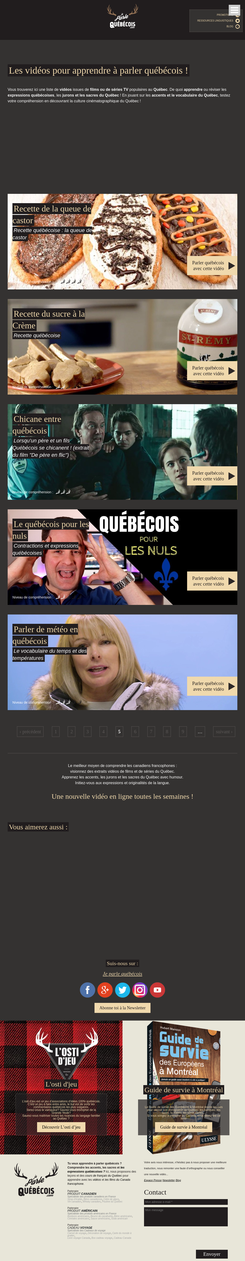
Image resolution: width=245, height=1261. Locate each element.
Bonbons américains (78, 1216)
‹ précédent (30, 731)
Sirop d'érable (74, 1199)
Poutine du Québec (112, 1201)
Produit (81, 1194)
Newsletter (168, 1180)
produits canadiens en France (100, 1196)
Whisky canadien (92, 1201)
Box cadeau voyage (101, 1238)
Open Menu (234, 10)
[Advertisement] (122, 148)
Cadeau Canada (122, 1238)
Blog (233, 26)
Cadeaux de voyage (95, 1230)
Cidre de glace (111, 1199)
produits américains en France (100, 1213)
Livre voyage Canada (78, 1238)
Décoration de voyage (99, 1233)
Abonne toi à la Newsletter (123, 1008)
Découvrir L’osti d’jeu (61, 1127)
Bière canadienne (93, 1199)
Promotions (228, 15)
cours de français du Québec (103, 1175)
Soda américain (119, 1218)
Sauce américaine (100, 1218)
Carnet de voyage (76, 1233)
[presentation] (186, 1238)
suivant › (224, 731)
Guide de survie (122, 1023)
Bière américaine (123, 1216)
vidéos (97, 1179)
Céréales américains (78, 1218)
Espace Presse (153, 1180)
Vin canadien (74, 1201)
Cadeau (79, 1227)
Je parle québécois (122, 974)
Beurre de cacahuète (101, 1216)
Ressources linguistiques (218, 20)
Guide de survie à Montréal (184, 1090)
